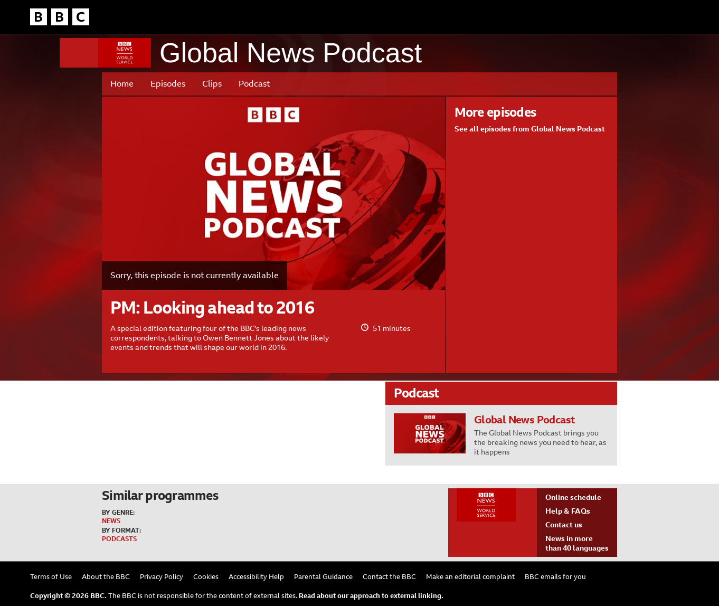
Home (122, 84)
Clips (212, 84)
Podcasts (119, 539)
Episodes (167, 84)
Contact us (563, 524)
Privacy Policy (161, 577)
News (111, 521)
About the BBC (106, 577)
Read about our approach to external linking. (371, 596)
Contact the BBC (389, 577)
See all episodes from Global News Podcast (530, 129)
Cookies (206, 577)
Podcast (254, 84)
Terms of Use (51, 577)
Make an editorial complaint (470, 577)
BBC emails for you (555, 577)
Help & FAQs (567, 511)
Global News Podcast (290, 53)
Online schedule (573, 497)
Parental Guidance (323, 577)
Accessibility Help (256, 577)
